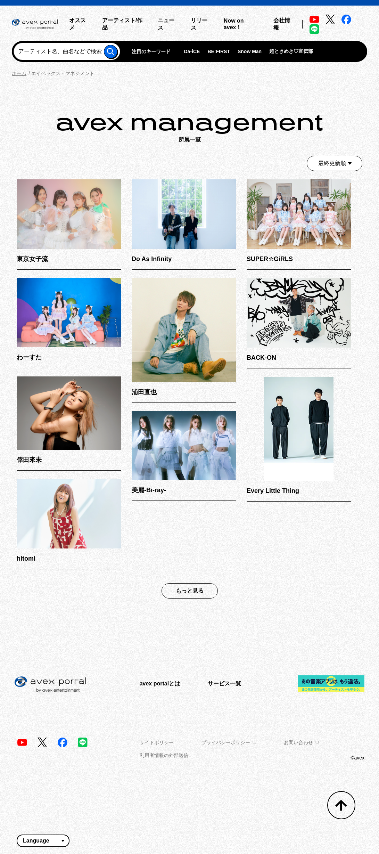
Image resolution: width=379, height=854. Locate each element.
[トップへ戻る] (341, 805)
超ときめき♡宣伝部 (291, 51)
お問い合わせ (301, 742)
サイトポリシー (157, 742)
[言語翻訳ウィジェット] (43, 841)
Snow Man (250, 51)
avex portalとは (160, 683)
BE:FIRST (218, 51)
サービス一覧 (224, 683)
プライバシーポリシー (228, 742)
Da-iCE (192, 51)
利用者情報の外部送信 (164, 755)
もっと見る (190, 591)
